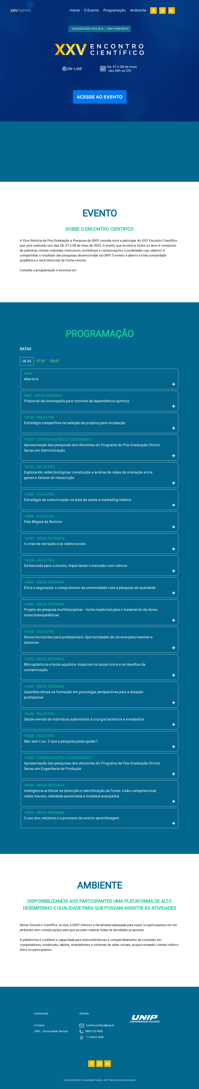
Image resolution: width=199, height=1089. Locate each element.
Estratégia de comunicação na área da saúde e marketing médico (77, 500)
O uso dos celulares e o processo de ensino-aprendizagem (71, 818)
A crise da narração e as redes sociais (55, 544)
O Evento (91, 10)
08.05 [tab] (54, 361)
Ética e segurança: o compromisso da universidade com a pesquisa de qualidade (90, 588)
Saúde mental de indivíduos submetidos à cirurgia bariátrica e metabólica (84, 719)
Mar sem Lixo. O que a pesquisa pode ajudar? (61, 741)
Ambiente (138, 10)
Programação (114, 10)
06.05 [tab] (26, 361)
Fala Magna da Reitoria (43, 522)
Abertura (31, 379)
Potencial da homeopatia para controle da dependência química (76, 401)
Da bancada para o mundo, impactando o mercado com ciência (75, 566)
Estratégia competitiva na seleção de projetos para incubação (74, 423)
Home (75, 10)
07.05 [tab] (40, 361)
